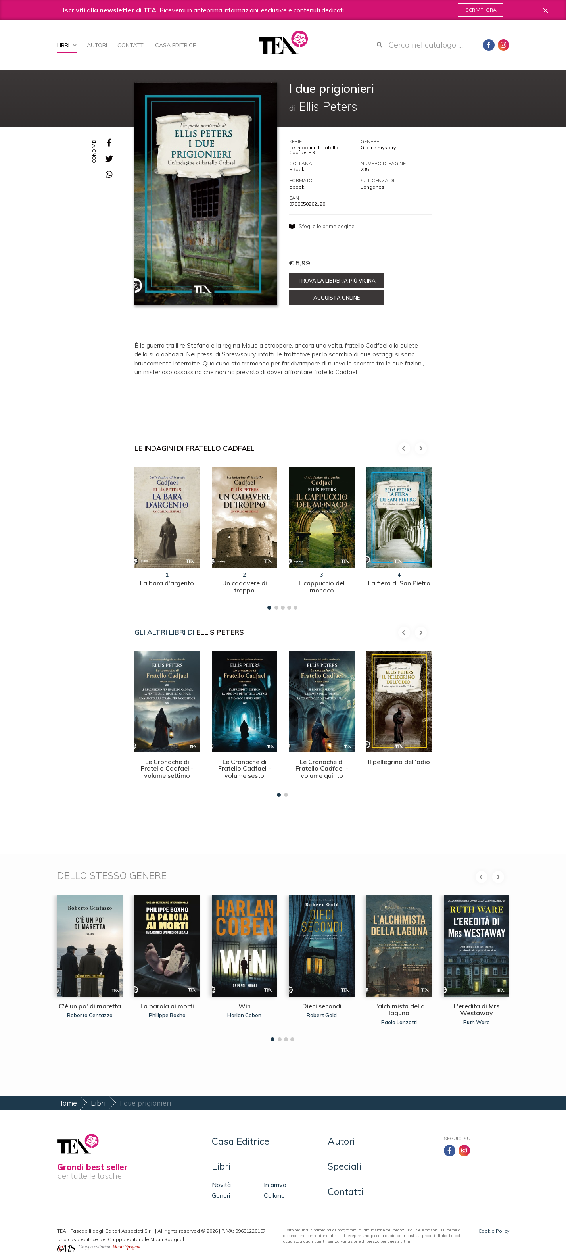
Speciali (344, 1166)
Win (244, 1006)
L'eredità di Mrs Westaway (476, 1009)
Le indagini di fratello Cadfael (194, 448)
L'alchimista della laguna (399, 1009)
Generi (221, 1195)
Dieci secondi (322, 1006)
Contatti (131, 45)
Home (67, 1103)
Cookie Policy (493, 1231)
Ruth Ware (476, 1022)
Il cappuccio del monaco (322, 586)
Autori (97, 45)
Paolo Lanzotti (399, 1022)
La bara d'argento (167, 583)
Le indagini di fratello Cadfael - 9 (313, 149)
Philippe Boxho (167, 1015)
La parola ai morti (167, 1006)
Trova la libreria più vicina (336, 280)
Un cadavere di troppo (244, 586)
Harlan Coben (244, 1015)
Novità (221, 1185)
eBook (296, 169)
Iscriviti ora (480, 10)
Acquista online (336, 297)
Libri (67, 45)
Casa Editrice (175, 45)
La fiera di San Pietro (399, 583)
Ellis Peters (220, 632)
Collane (274, 1195)
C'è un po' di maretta (90, 1006)
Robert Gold (322, 1015)
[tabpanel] (167, 536)
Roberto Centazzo (90, 1015)
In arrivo (275, 1185)
